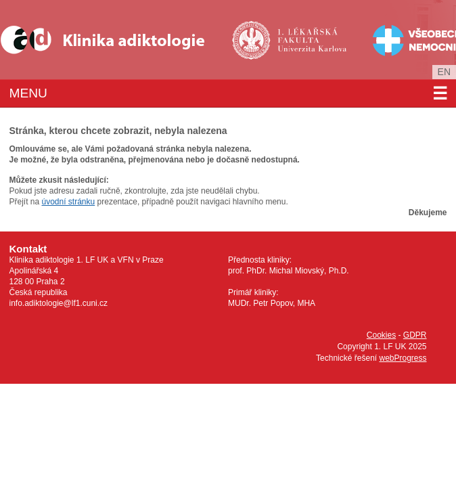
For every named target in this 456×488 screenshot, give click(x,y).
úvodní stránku (68, 201)
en (444, 71)
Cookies (381, 335)
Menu (228, 93)
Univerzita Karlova (312, 61)
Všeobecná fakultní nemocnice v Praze (403, 39)
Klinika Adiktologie (111, 39)
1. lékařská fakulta (291, 39)
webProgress (402, 358)
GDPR (415, 335)
